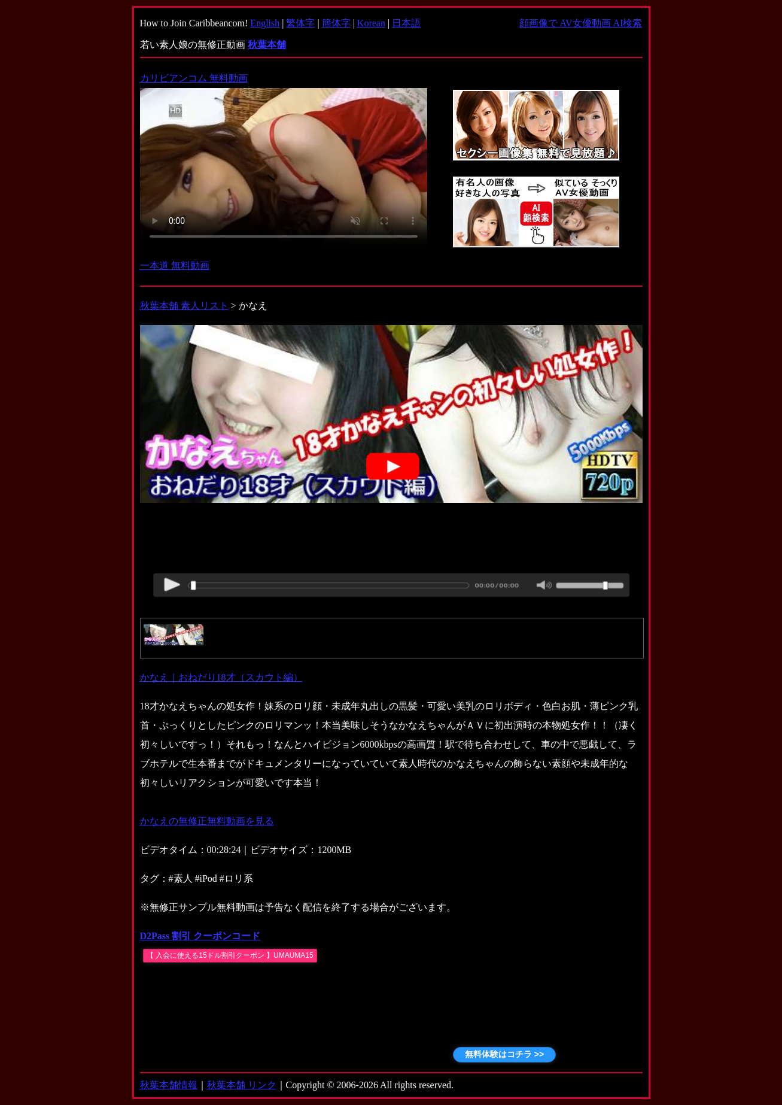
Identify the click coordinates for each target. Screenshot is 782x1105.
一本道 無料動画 (174, 265)
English (264, 23)
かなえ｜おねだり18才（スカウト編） (221, 677)
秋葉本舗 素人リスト (184, 305)
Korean (371, 23)
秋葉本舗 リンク (241, 1085)
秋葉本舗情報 (168, 1085)
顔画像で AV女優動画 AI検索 (581, 23)
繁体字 (300, 23)
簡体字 (336, 23)
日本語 (406, 23)
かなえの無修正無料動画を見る (207, 821)
